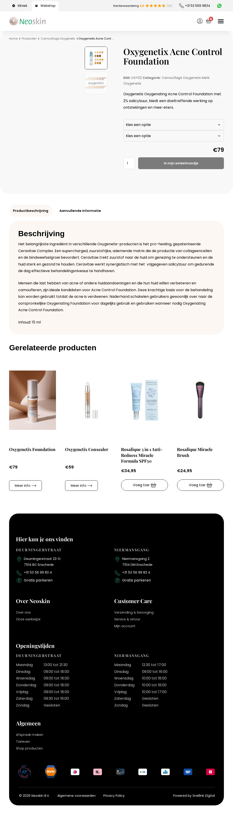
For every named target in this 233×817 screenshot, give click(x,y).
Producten (30, 38)
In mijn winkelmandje (182, 163)
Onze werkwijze (29, 621)
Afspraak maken (31, 737)
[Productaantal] (130, 163)
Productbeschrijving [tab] (32, 210)
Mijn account (125, 628)
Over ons (24, 615)
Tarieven (24, 744)
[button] (25, 485)
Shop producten (30, 750)
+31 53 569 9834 (197, 5)
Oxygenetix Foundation (22, 452)
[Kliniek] (14, 5)
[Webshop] (37, 5)
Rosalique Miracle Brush (197, 452)
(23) (168, 5)
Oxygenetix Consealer (77, 452)
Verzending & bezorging (135, 615)
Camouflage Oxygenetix (60, 38)
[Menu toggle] (220, 21)
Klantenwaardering (125, 5)
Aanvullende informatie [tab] (85, 210)
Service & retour (128, 621)
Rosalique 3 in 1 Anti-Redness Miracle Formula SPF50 (144, 455)
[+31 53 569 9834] (181, 5)
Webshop (48, 5)
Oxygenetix (132, 83)
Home (13, 38)
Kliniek (22, 5)
